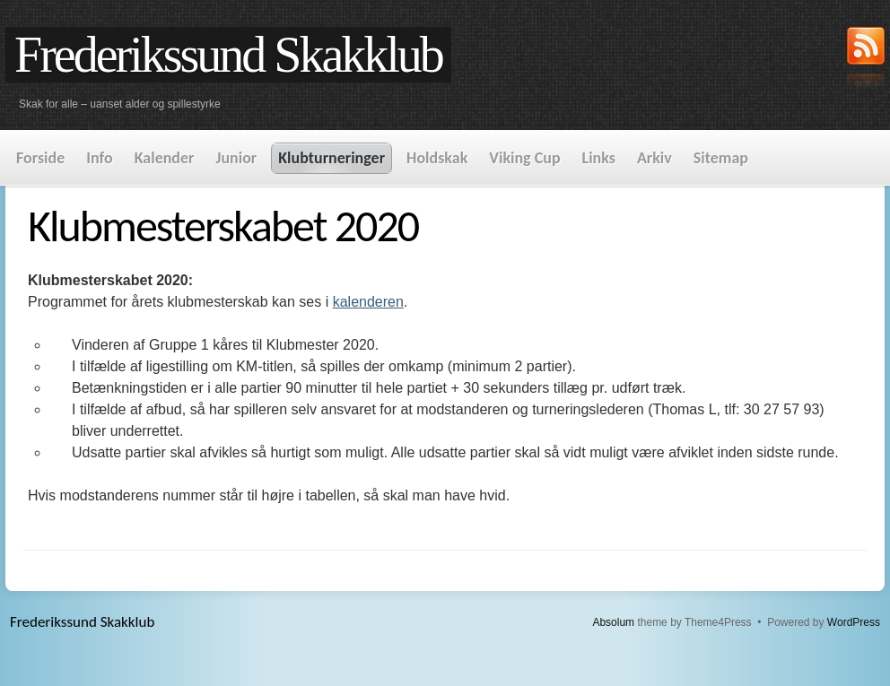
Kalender (165, 158)
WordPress (853, 622)
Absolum (613, 622)
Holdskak (436, 158)
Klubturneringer (331, 158)
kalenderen (368, 301)
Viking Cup (524, 158)
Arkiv (654, 158)
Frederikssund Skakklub (228, 54)
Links (598, 158)
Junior (236, 158)
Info (99, 158)
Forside (40, 158)
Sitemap (721, 158)
